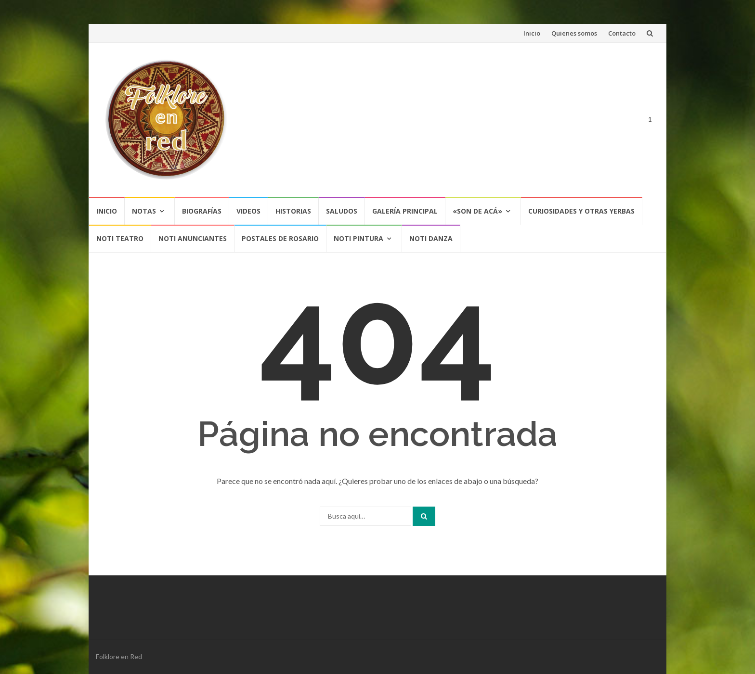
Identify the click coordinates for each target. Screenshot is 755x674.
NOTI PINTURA (358, 238)
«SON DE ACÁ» (477, 211)
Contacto (622, 33)
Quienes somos (574, 33)
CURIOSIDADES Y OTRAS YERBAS (581, 211)
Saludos (341, 211)
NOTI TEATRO (119, 238)
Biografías (201, 211)
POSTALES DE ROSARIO (280, 238)
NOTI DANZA (431, 238)
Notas (144, 211)
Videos (248, 211)
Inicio (531, 33)
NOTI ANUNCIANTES (192, 238)
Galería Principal (405, 211)
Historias (293, 211)
